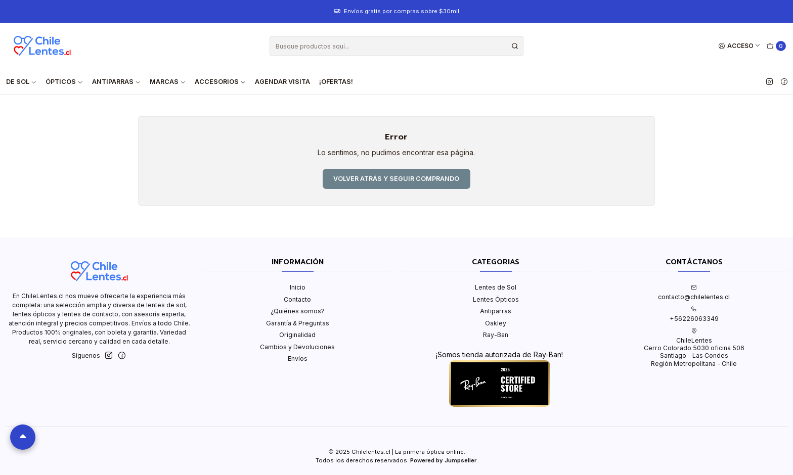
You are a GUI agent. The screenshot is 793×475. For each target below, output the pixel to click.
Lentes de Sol (495, 287)
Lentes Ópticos (496, 299)
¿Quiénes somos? (298, 311)
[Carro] (776, 46)
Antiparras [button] (116, 81)
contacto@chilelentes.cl (694, 292)
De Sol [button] (21, 81)
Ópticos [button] (64, 81)
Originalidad (297, 335)
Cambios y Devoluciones (297, 347)
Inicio (297, 287)
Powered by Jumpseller (443, 460)
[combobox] (396, 46)
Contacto (297, 299)
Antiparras (495, 311)
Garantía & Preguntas (297, 323)
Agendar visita (282, 81)
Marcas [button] (168, 81)
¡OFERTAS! (336, 81)
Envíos (297, 358)
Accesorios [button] (220, 81)
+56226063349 (694, 314)
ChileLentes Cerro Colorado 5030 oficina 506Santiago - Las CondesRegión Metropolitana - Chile (694, 347)
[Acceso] (740, 46)
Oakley (495, 323)
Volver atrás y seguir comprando (396, 178)
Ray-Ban (495, 335)
